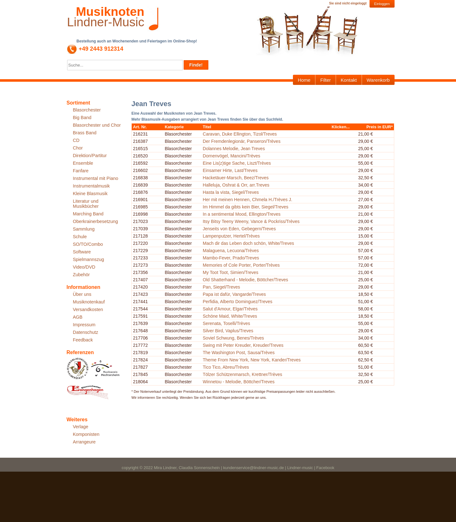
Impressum (84, 324)
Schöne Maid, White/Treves (249, 382)
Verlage (80, 426)
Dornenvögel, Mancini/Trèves (251, 171)
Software (82, 251)
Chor (78, 147)
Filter (325, 80)
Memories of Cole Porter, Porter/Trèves (260, 322)
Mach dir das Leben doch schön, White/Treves (268, 295)
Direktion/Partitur (90, 155)
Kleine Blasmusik (90, 193)
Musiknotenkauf (89, 301)
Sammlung (84, 229)
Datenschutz (85, 332)
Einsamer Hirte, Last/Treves (249, 197)
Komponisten (86, 434)
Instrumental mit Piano (95, 178)
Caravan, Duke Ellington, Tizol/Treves (259, 137)
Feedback (83, 339)
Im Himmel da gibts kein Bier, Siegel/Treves (265, 239)
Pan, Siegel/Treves (241, 344)
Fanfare (81, 170)
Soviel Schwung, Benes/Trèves (252, 408)
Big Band (82, 117)
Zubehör (81, 274)
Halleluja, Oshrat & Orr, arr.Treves (255, 216)
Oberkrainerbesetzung (95, 221)
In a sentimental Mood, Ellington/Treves (261, 247)
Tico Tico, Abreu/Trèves (245, 453)
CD (76, 140)
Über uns (82, 294)
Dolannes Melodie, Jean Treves (253, 160)
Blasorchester (87, 109)
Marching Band (88, 213)
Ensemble (83, 163)
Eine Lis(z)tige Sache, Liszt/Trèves (256, 182)
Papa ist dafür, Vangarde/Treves (253, 352)
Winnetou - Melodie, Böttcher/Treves (258, 472)
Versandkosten (88, 309)
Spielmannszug (88, 259)
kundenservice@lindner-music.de (253, 518)
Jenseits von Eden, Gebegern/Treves (258, 273)
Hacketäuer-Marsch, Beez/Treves (255, 209)
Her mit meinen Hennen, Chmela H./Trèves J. (267, 231)
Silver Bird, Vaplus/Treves (247, 397)
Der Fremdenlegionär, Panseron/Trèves (261, 149)
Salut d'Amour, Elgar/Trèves (249, 375)
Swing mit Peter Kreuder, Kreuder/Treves (262, 423)
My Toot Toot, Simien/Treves (250, 329)
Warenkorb (378, 80)
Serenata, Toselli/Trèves (245, 390)
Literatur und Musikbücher (86, 204)
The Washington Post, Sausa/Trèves (258, 435)
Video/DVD (84, 267)
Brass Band (84, 132)
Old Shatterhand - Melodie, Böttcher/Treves (265, 337)
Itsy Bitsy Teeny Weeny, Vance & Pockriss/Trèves (270, 258)
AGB (77, 317)
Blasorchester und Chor (97, 125)
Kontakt (349, 80)
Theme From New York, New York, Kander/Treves (271, 442)
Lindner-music (300, 518)
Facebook (325, 518)
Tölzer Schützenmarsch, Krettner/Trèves (262, 465)
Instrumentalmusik (91, 185)
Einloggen (382, 4)
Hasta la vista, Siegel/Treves (250, 224)
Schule (80, 236)
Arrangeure (84, 441)
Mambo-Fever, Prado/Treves (250, 314)
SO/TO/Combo (88, 244)
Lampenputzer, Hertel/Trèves (250, 284)
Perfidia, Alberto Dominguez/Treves (257, 363)
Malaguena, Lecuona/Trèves (250, 306)
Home (304, 80)
